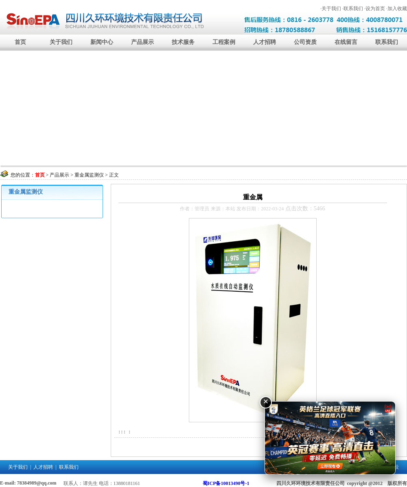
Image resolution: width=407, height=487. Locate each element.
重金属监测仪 (89, 175)
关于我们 (61, 42)
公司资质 (305, 42)
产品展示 (142, 42)
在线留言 (346, 42)
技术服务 (183, 42)
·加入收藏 (396, 8)
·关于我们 (330, 8)
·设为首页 (374, 8)
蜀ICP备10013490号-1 (226, 483)
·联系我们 (352, 8)
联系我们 (386, 42)
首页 (20, 42)
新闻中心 (101, 42)
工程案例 (223, 42)
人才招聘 (264, 42)
